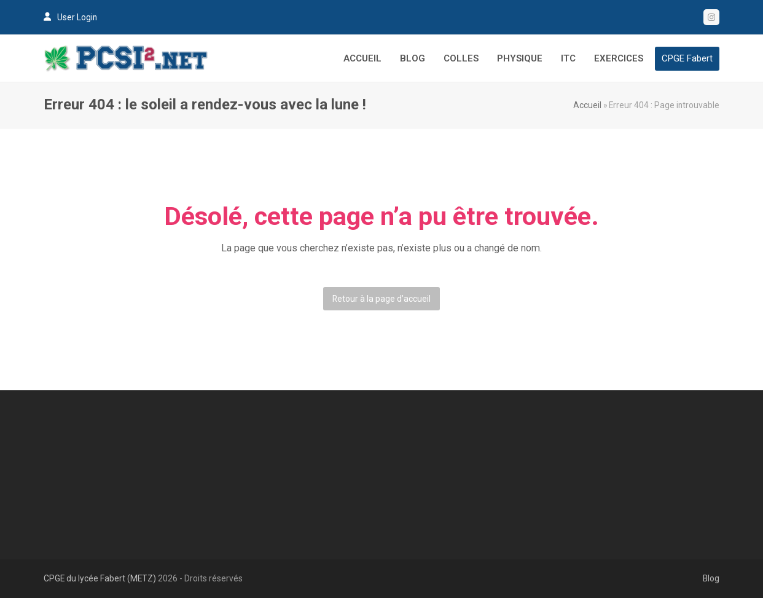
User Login (77, 17)
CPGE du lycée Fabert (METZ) (100, 578)
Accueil (587, 105)
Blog (711, 578)
